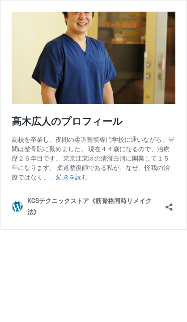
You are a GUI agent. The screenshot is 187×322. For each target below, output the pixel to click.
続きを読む (72, 177)
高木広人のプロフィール (67, 121)
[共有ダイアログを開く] (169, 204)
